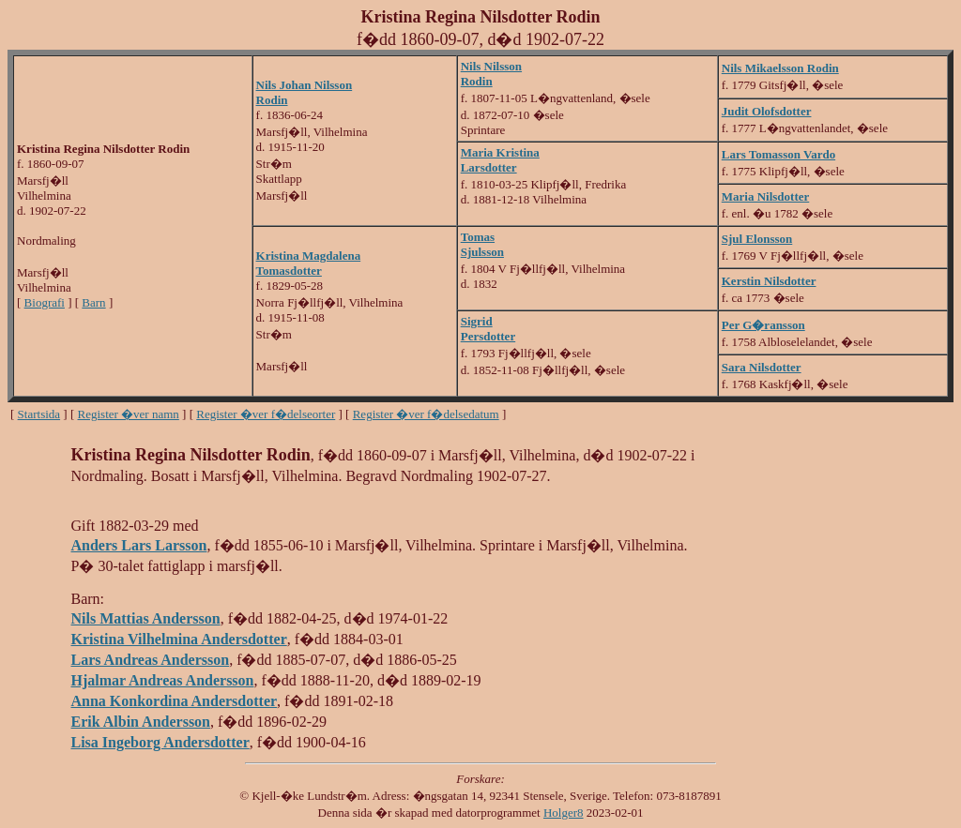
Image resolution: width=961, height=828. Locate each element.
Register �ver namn (128, 414)
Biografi (44, 302)
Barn (93, 302)
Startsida (39, 414)
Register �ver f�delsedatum (426, 414)
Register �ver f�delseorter (265, 414)
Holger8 (563, 812)
